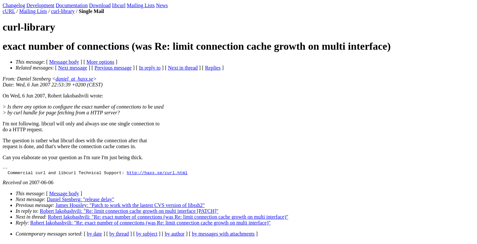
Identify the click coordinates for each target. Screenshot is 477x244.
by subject (146, 235)
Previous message (113, 68)
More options (100, 62)
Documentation (72, 5)
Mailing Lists (141, 5)
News (162, 5)
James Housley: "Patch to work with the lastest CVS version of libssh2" (130, 207)
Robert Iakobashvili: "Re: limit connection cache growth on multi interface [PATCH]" (129, 213)
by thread (119, 235)
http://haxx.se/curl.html (157, 174)
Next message (72, 68)
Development (40, 5)
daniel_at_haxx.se (74, 79)
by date (94, 235)
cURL (9, 11)
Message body (64, 62)
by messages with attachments (223, 235)
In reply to (150, 68)
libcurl (119, 5)
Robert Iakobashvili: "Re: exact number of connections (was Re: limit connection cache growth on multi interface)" (168, 219)
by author (174, 235)
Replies (212, 68)
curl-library (63, 11)
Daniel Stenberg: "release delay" (80, 201)
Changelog (14, 5)
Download (100, 5)
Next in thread (183, 68)
